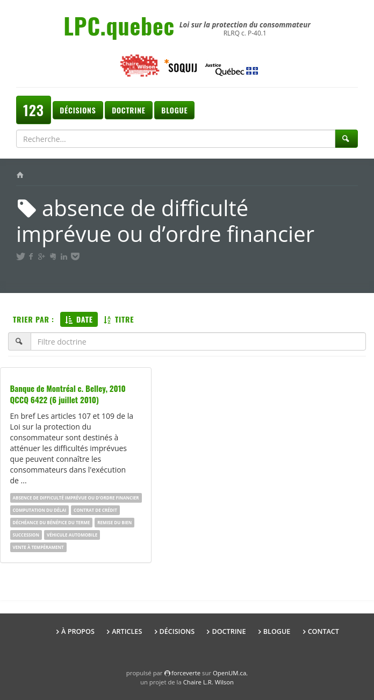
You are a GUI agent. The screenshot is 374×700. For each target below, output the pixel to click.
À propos (78, 631)
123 (33, 109)
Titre (119, 319)
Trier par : (33, 319)
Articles (127, 631)
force (185, 673)
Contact (323, 631)
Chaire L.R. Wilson (208, 682)
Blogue (174, 110)
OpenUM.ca (229, 673)
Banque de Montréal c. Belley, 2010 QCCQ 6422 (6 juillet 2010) (68, 393)
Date (79, 319)
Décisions (78, 110)
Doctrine (128, 110)
